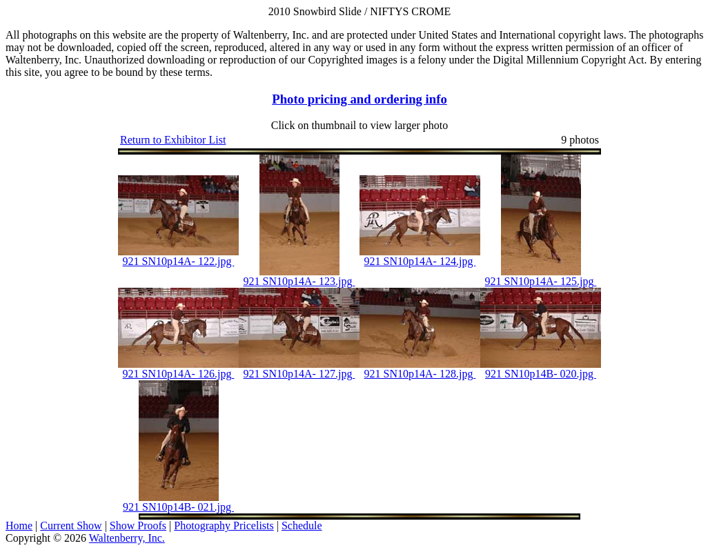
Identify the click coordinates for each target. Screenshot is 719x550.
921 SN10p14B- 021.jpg (178, 507)
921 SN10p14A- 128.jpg (420, 374)
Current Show (70, 525)
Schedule (302, 525)
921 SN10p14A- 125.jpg (541, 281)
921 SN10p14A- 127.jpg (299, 374)
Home (19, 525)
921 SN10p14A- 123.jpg (299, 281)
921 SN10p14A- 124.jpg (420, 261)
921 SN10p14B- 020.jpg (540, 374)
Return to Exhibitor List (173, 140)
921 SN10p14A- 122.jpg (179, 261)
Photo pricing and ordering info (359, 99)
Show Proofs (138, 525)
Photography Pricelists (223, 525)
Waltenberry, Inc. (127, 538)
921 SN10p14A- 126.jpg (179, 374)
